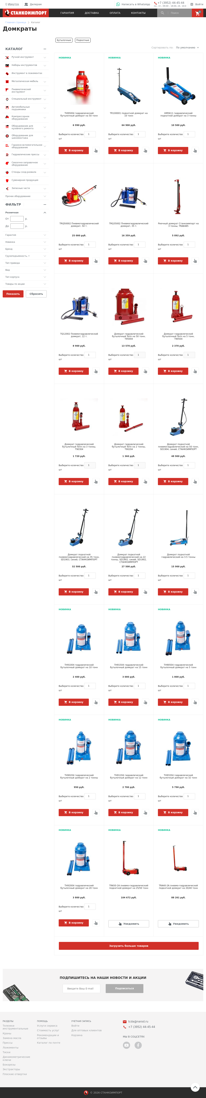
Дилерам (33, 4)
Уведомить (131, 923)
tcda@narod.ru (138, 1021)
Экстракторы (11, 1069)
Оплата (115, 12)
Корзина (77, 1035)
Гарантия (67, 12)
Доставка (92, 12)
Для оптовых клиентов (86, 1030)
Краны (7, 1033)
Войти (196, 4)
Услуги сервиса (47, 1025)
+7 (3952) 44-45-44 (170, 2)
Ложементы (10, 1047)
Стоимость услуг (48, 1030)
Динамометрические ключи (16, 1058)
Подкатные (82, 40)
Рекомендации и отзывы (48, 1037)
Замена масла (12, 1038)
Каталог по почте (48, 1042)
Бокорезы (9, 1064)
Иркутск (11, 4)
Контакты (138, 12)
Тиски (6, 1052)
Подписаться (124, 988)
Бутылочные (64, 40)
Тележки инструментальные (15, 1027)
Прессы (7, 1042)
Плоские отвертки (15, 1074)
